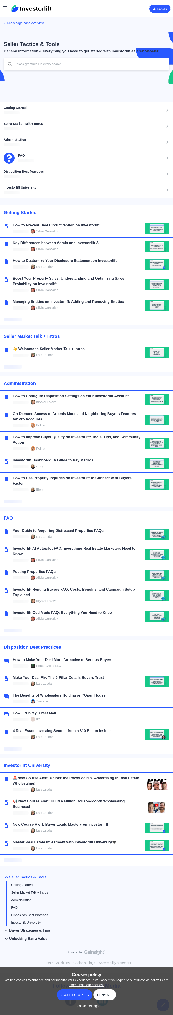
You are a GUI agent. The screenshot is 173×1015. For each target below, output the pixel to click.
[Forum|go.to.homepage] (31, 8)
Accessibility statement (115, 963)
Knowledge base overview (25, 23)
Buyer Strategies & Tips (27, 930)
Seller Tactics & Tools (25, 877)
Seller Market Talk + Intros (29, 892)
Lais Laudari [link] (44, 267)
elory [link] (39, 466)
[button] (5, 9)
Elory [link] (39, 489)
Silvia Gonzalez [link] (47, 231)
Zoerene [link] (42, 701)
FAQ (14, 907)
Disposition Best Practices (29, 915)
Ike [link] (38, 719)
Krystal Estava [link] (46, 402)
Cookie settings (84, 963)
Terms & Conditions (56, 963)
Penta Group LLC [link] (48, 666)
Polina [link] (40, 425)
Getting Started (22, 885)
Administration (21, 900)
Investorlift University (26, 922)
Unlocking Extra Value (25, 938)
